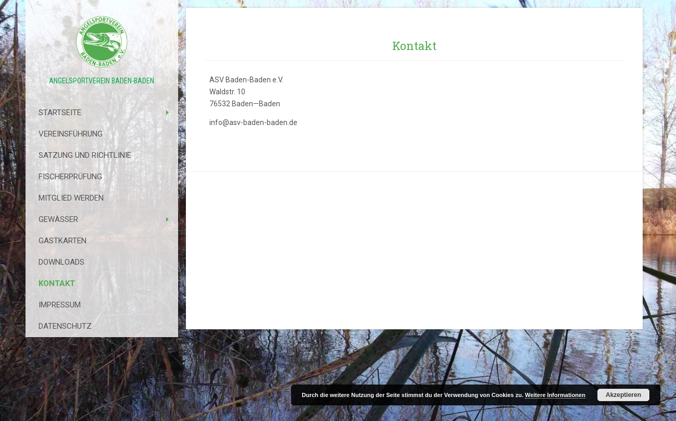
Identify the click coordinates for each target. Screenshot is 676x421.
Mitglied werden (71, 198)
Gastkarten (62, 240)
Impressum (60, 304)
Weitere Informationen (555, 395)
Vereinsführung (71, 134)
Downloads (61, 262)
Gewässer (58, 219)
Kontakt (57, 283)
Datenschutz (65, 326)
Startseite (60, 112)
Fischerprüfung (70, 176)
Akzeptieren (623, 395)
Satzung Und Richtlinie (85, 155)
